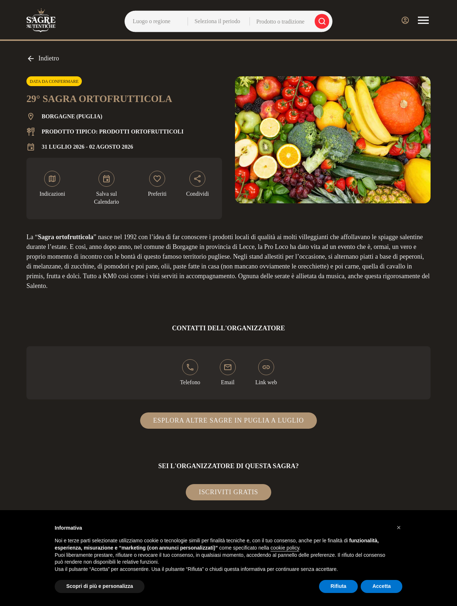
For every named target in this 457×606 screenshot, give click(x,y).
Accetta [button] (381, 586)
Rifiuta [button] (339, 586)
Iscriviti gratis (228, 492)
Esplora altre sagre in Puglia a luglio (228, 420)
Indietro (42, 58)
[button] (398, 527)
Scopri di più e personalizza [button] (99, 586)
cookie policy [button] (285, 548)
